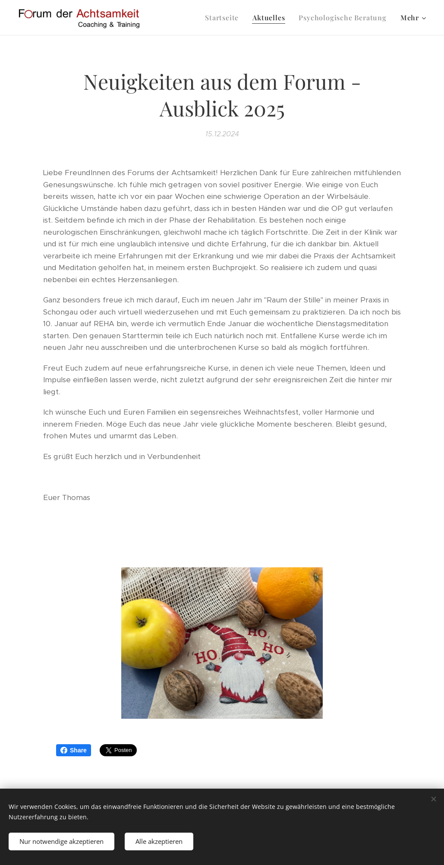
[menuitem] (224, 17)
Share (73, 750)
